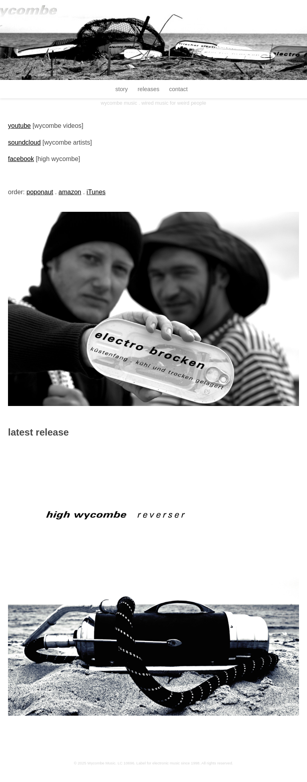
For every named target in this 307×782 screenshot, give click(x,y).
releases (148, 89)
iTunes (96, 192)
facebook (21, 158)
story (122, 89)
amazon (69, 192)
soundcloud (24, 142)
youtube (19, 125)
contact (178, 89)
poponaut (39, 192)
